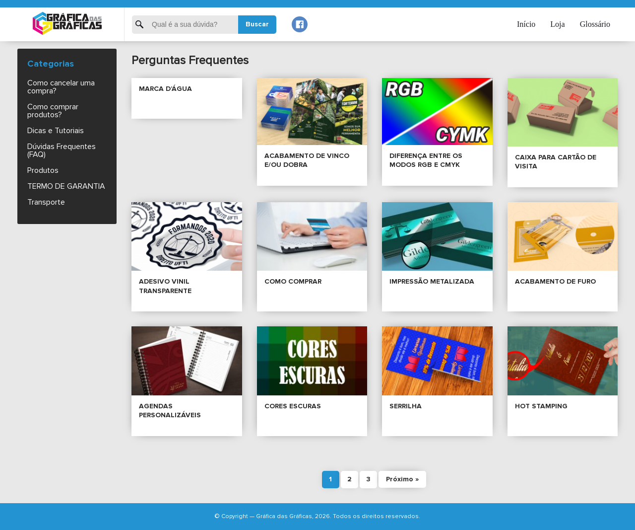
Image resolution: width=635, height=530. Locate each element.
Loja (557, 24)
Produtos (43, 170)
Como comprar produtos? (52, 111)
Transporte (46, 202)
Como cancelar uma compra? (61, 87)
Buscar (257, 24)
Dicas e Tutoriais (55, 131)
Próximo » (402, 479)
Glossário (595, 24)
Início (526, 24)
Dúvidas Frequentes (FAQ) (61, 150)
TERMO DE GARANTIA (66, 186)
